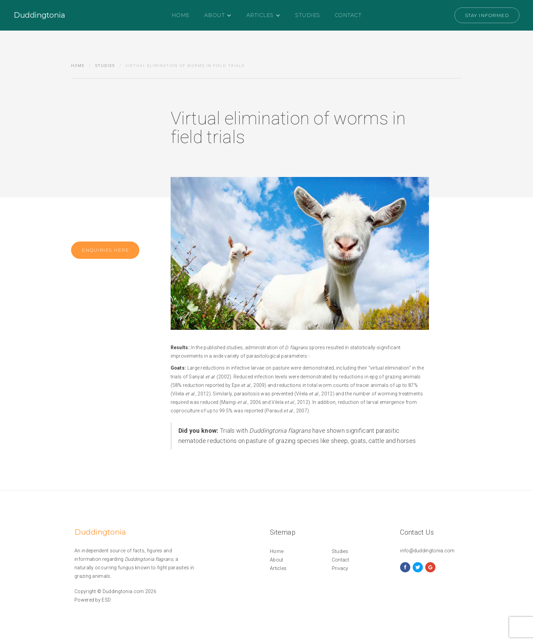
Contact (348, 15)
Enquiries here (105, 251)
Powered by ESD (92, 600)
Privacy (340, 568)
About (276, 560)
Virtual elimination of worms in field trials (184, 66)
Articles (278, 568)
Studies (307, 15)
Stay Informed (487, 15)
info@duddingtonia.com (427, 550)
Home (181, 15)
